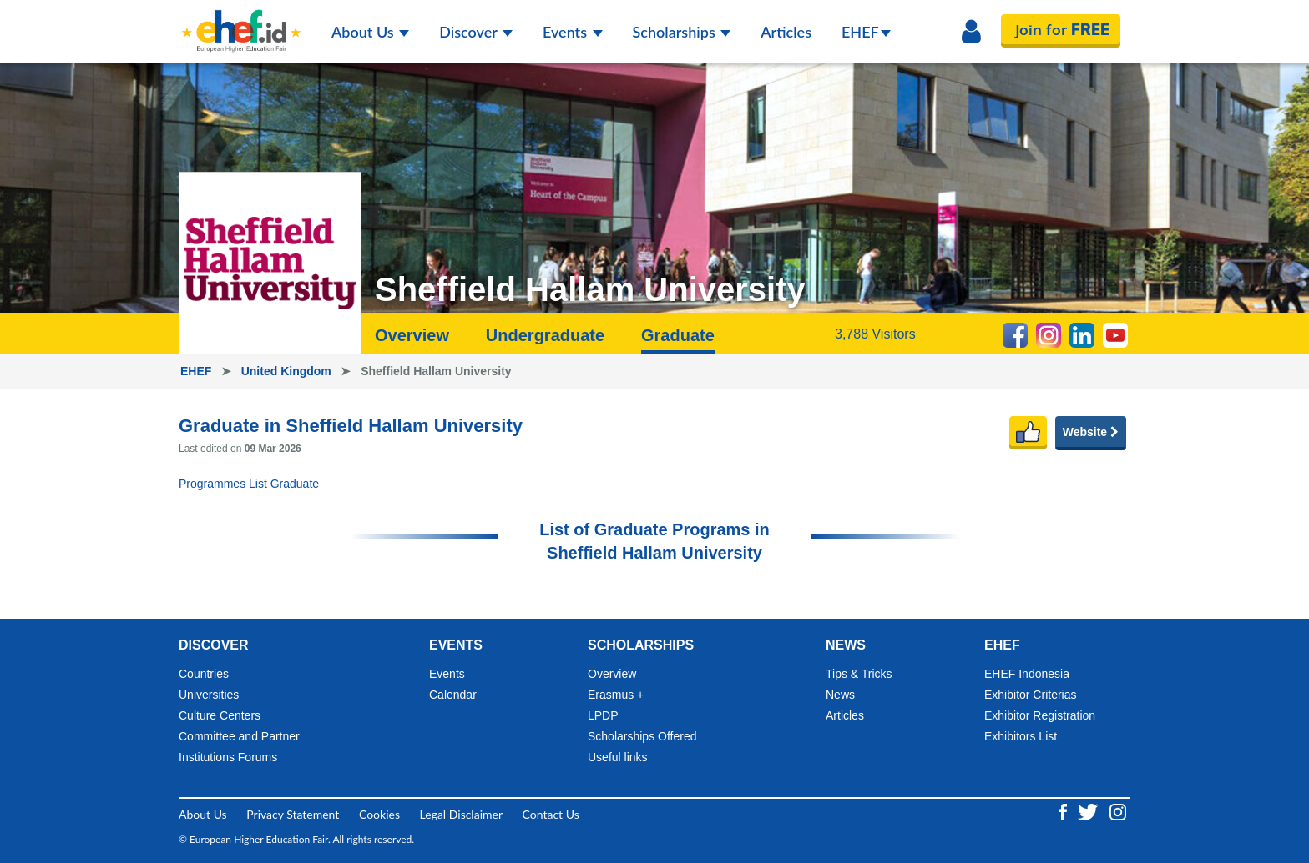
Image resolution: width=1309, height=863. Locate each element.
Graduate (678, 335)
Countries (204, 673)
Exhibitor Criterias (1030, 694)
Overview (412, 335)
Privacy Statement (292, 814)
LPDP (603, 715)
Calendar (453, 694)
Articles (786, 32)
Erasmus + (616, 694)
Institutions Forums (228, 757)
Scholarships (682, 32)
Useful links (618, 757)
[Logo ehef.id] (241, 21)
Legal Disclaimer (461, 814)
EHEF (866, 32)
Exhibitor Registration (1039, 715)
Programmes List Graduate (249, 483)
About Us (370, 32)
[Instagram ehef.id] (1117, 811)
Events (573, 32)
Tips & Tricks (859, 673)
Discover (476, 32)
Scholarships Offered (642, 736)
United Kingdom (288, 371)
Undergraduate (545, 335)
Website (1091, 432)
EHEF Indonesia (1026, 673)
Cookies (379, 814)
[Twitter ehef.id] (1089, 811)
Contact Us (551, 814)
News (840, 694)
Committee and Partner (239, 736)
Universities (209, 694)
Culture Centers (219, 715)
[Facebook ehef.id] (1064, 811)
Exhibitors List (1020, 736)
